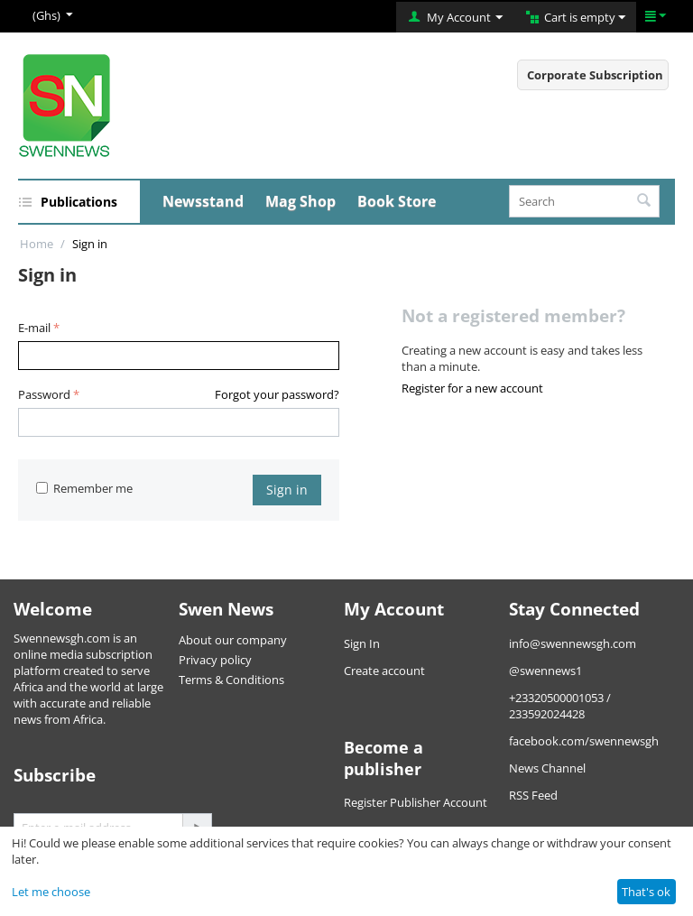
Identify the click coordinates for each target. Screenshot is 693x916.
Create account (384, 670)
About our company (233, 640)
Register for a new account (472, 388)
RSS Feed (533, 795)
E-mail (34, 327)
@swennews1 (545, 670)
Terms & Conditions (231, 679)
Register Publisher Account (415, 802)
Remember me (84, 488)
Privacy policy (215, 660)
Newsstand (203, 201)
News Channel (547, 768)
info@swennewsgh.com (572, 643)
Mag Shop (300, 201)
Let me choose (51, 892)
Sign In (362, 643)
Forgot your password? (277, 394)
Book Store (396, 201)
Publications (79, 201)
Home (36, 244)
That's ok (646, 892)
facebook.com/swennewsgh (584, 741)
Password (44, 394)
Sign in (287, 489)
